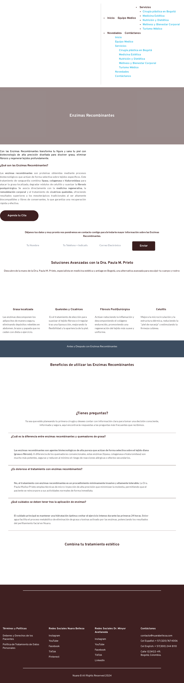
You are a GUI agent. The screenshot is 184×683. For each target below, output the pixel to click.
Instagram (54, 635)
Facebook (54, 646)
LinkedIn (100, 660)
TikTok (52, 651)
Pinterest (54, 656)
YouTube (53, 641)
